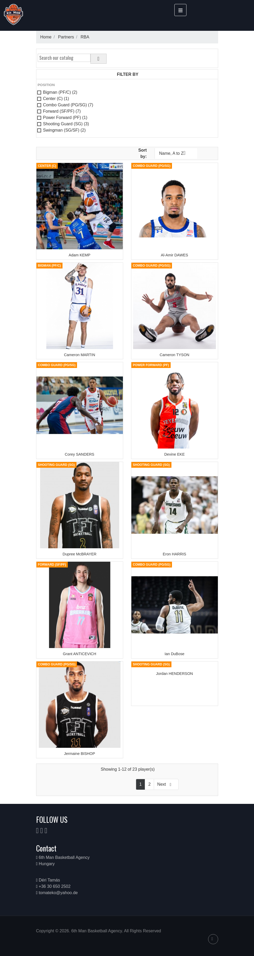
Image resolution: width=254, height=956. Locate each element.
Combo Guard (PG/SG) (68, 105)
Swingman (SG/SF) (64, 130)
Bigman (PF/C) (60, 92)
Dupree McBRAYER (80, 554)
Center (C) (56, 98)
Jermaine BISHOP (79, 753)
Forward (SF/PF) (62, 111)
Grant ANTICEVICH (79, 654)
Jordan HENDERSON (174, 673)
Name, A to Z (176, 153)
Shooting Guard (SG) (66, 124)
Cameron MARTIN (79, 355)
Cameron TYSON (174, 355)
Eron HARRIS (174, 554)
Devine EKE (174, 454)
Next (166, 784)
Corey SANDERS (79, 454)
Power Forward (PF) (65, 117)
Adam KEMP (79, 255)
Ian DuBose (174, 654)
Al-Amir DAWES (174, 255)
